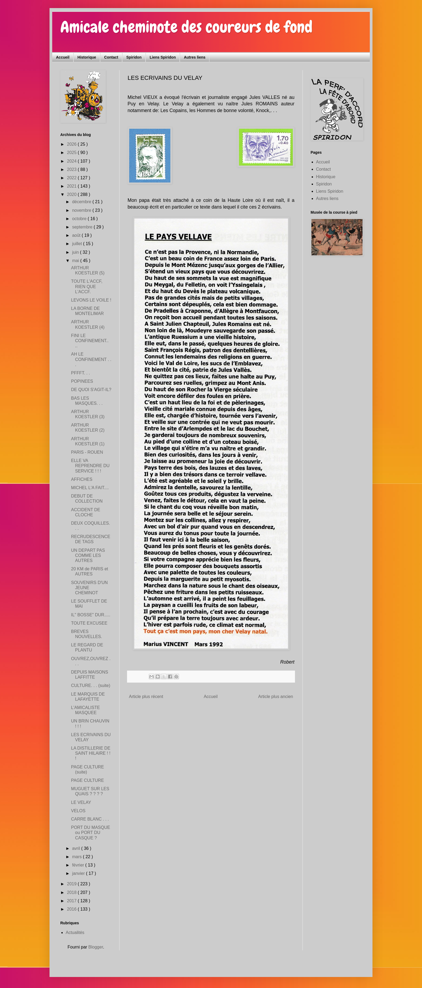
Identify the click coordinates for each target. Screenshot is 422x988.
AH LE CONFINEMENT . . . (91, 359)
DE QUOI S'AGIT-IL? (91, 389)
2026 (72, 144)
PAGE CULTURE (87, 780)
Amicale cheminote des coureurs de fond (186, 27)
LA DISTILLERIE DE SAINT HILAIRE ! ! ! (90, 753)
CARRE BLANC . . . (90, 819)
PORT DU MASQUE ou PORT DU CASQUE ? (90, 832)
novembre (82, 210)
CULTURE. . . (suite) (90, 685)
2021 (72, 186)
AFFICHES (81, 479)
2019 (72, 884)
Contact (111, 57)
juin (76, 252)
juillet (77, 243)
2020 (72, 194)
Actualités (75, 932)
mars (77, 856)
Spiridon (134, 57)
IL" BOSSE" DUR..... (90, 615)
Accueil (62, 57)
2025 (72, 152)
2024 (72, 161)
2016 (72, 909)
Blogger (95, 947)
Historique (87, 57)
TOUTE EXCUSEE (89, 623)
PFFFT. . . (80, 373)
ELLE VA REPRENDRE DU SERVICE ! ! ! (90, 465)
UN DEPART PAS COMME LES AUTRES (88, 555)
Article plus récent (146, 696)
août (77, 235)
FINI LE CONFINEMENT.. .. (89, 340)
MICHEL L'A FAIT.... (90, 487)
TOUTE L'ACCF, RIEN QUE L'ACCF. (87, 286)
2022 (72, 178)
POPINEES (82, 381)
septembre (83, 227)
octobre (80, 218)
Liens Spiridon (163, 57)
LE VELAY (81, 802)
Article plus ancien (275, 696)
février (78, 865)
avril (76, 848)
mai (76, 260)
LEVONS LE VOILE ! (91, 300)
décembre (82, 201)
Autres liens (194, 57)
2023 (72, 169)
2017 (72, 900)
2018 (72, 892)
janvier (79, 873)
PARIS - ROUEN (87, 452)
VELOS (78, 810)
